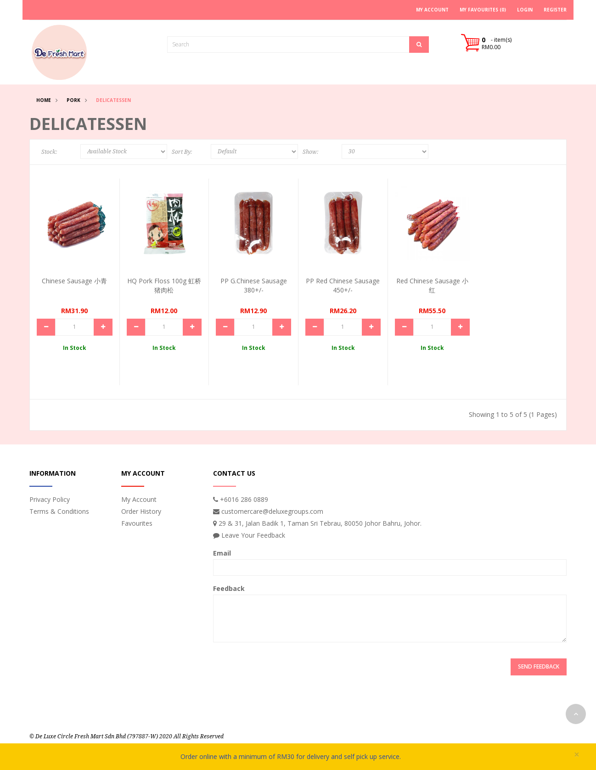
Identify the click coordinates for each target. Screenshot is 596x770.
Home (43, 100)
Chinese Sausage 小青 (74, 280)
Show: (310, 152)
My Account (139, 499)
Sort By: (182, 152)
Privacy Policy (49, 499)
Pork (73, 100)
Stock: (49, 152)
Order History (141, 511)
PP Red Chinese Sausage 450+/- (343, 285)
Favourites (136, 523)
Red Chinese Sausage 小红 (432, 285)
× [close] (576, 754)
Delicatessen (113, 100)
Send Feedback (538, 666)
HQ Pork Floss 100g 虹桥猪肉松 (164, 285)
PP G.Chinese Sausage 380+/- (253, 285)
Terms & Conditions (59, 511)
